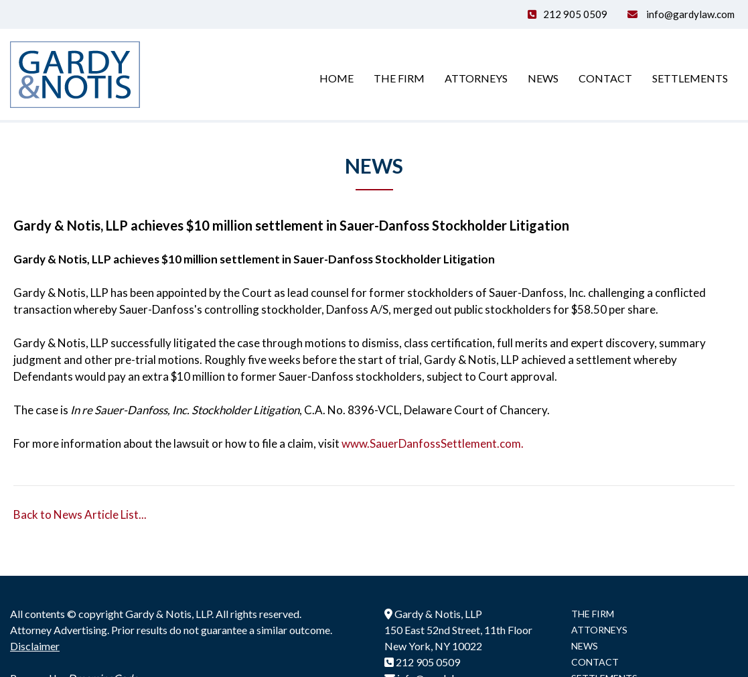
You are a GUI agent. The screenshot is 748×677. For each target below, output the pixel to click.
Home (336, 78)
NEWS (584, 646)
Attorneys (476, 78)
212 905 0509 (575, 14)
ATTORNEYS (599, 629)
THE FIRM (592, 613)
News (543, 78)
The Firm (399, 78)
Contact (605, 78)
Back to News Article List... (80, 514)
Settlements (690, 78)
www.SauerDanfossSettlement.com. (433, 443)
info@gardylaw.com (689, 14)
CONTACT (595, 662)
